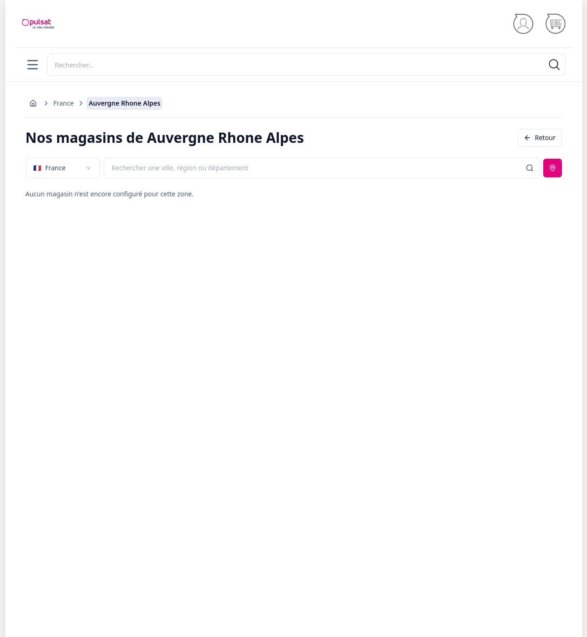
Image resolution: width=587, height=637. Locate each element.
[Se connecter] (523, 23)
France (64, 103)
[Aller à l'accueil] (33, 103)
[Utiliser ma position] (552, 168)
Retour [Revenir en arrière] (540, 137)
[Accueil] (38, 23)
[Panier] (555, 23)
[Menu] (32, 64)
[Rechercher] (306, 65)
